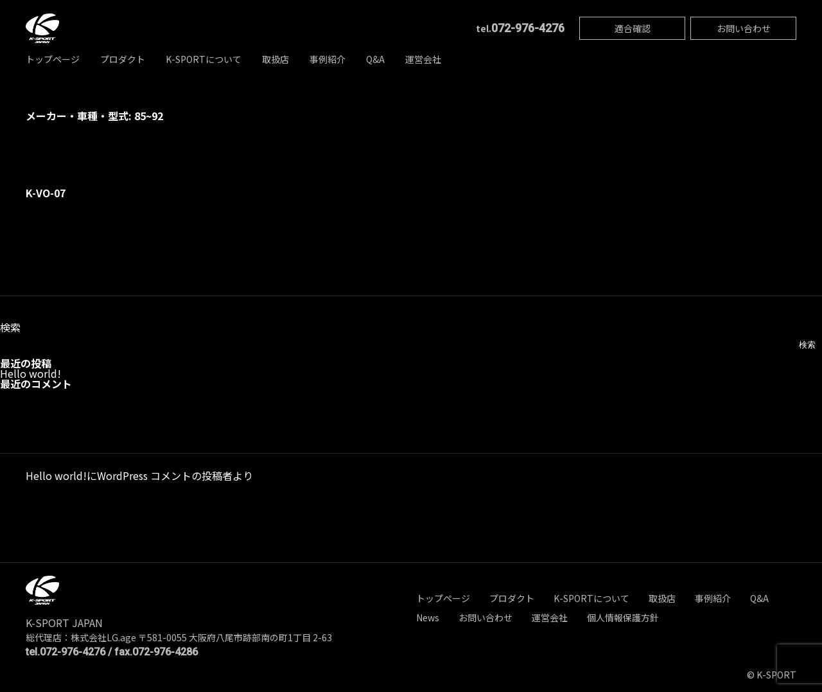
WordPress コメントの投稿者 (164, 475)
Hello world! (30, 373)
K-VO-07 (46, 192)
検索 (10, 327)
